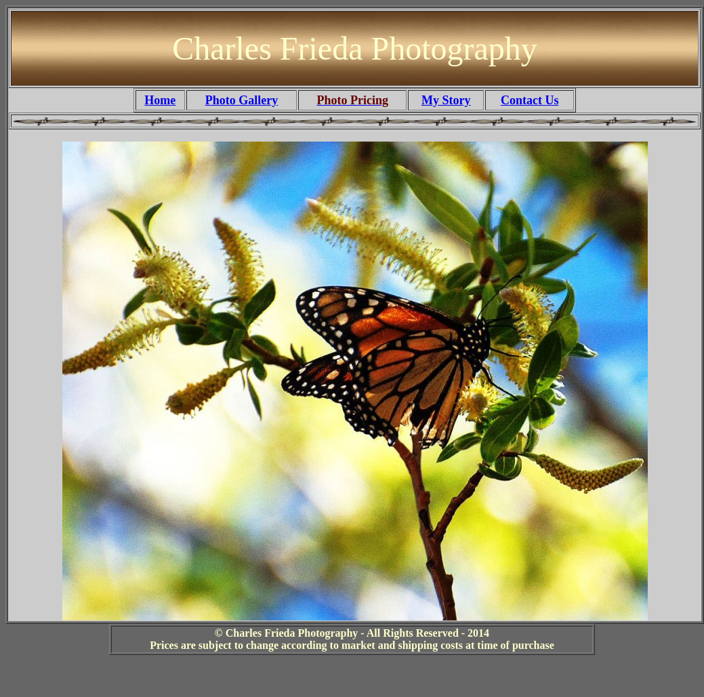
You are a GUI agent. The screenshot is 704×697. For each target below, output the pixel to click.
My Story (445, 100)
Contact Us (530, 100)
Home (159, 100)
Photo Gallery (241, 100)
